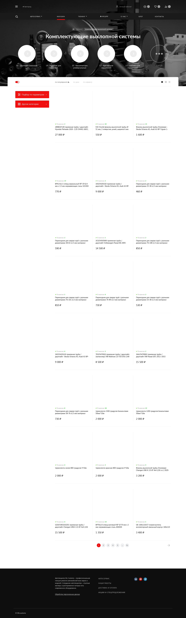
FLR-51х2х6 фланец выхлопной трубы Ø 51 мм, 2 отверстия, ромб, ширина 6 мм (112, 128)
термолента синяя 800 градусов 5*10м (71, 468)
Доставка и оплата (107, 588)
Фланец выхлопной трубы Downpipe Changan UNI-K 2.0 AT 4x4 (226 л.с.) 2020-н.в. (152, 469)
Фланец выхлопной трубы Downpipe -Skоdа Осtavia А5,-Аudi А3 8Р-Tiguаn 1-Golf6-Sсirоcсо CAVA (152, 128)
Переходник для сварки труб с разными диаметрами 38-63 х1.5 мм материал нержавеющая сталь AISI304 (71, 242)
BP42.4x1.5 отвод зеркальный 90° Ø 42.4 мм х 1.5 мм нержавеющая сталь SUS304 (71, 185)
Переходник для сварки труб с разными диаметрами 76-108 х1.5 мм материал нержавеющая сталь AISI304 (152, 242)
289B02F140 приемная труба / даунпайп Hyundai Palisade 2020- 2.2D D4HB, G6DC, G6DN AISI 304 (71, 128)
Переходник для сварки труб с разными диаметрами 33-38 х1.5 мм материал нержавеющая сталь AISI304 (152, 298)
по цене (76, 82)
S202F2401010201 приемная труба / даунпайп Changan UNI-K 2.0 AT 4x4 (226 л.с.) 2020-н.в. (71, 526)
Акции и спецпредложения (111, 592)
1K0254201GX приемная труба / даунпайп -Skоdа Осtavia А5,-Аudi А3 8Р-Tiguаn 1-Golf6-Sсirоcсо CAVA (112, 185)
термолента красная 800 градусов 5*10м (112, 468)
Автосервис (104, 578)
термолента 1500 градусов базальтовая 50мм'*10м (112, 412)
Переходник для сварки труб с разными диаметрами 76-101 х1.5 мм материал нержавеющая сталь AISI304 (71, 298)
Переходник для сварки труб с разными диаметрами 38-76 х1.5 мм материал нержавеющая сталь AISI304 (71, 412)
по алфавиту (87, 82)
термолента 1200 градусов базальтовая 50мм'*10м (152, 412)
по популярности (61, 82)
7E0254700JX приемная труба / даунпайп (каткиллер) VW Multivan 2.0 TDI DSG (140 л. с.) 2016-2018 (112, 355)
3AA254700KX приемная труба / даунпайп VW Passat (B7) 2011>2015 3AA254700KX (150, 355)
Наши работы (104, 583)
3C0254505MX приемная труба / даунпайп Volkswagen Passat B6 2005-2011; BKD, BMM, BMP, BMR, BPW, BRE (111, 242)
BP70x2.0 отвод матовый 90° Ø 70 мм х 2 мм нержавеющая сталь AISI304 (112, 526)
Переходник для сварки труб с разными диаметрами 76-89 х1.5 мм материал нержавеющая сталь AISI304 (112, 298)
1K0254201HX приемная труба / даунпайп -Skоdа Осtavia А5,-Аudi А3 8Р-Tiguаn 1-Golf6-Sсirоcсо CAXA (71, 355)
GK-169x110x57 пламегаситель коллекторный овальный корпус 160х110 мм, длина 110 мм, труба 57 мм (153, 526)
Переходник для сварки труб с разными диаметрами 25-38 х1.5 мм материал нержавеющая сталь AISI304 (152, 185)
